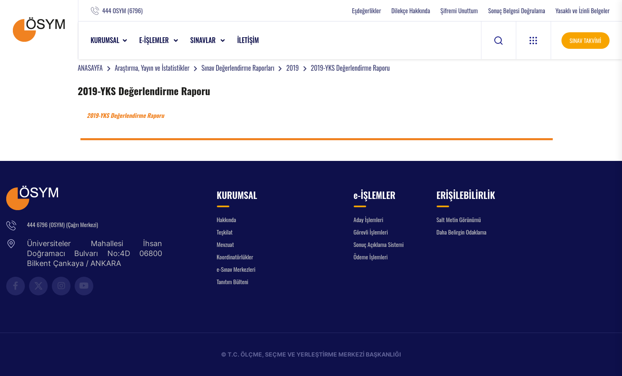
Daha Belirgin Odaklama (462, 232)
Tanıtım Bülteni (232, 281)
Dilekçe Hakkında (410, 10)
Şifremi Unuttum (459, 10)
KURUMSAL (105, 40)
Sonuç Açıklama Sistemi (379, 244)
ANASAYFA (90, 68)
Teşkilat (225, 232)
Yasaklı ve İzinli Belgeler (583, 10)
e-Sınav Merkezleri (236, 269)
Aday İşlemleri (369, 219)
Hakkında (226, 219)
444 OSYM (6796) (122, 10)
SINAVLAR (203, 40)
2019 (292, 68)
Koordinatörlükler (235, 256)
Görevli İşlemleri (371, 232)
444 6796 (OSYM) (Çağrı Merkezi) (62, 224)
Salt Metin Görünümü (459, 219)
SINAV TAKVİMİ (585, 40)
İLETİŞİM (248, 40)
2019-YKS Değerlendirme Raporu (350, 68)
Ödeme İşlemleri (371, 256)
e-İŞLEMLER (154, 40)
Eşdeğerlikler (366, 10)
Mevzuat (225, 244)
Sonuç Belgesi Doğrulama (516, 10)
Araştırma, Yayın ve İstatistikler (152, 68)
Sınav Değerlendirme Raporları (238, 68)
